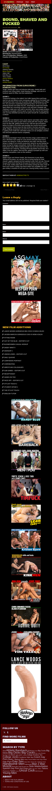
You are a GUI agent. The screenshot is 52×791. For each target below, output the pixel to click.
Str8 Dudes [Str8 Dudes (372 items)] (24, 768)
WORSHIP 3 (8, 351)
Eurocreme (14, 27)
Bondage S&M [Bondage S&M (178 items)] (7, 755)
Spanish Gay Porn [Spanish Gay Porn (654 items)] (11, 768)
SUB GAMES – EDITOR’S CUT (14, 370)
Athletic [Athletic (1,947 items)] (10, 750)
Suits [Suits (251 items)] (30, 768)
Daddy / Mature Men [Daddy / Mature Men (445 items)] (16, 759)
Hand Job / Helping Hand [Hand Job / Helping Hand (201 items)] (38, 762)
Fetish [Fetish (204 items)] (45, 759)
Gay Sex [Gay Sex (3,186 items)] (18, 761)
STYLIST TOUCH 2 (10, 384)
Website (5, 238)
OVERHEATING (9, 364)
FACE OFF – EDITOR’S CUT (13, 380)
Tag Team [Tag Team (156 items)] (34, 768)
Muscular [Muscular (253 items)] (15, 766)
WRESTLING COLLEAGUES (13, 367)
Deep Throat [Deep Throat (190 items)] (28, 759)
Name (5, 224)
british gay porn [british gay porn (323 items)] (16, 755)
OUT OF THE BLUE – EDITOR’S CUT (16, 341)
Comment (6, 203)
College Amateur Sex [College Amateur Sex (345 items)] (35, 755)
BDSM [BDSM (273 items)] (29, 751)
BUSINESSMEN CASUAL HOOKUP (16, 344)
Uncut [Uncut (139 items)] (17, 771)
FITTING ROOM (9, 338)
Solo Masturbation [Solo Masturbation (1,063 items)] (38, 766)
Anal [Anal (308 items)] (4, 751)
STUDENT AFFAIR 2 (11, 387)
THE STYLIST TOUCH (11, 390)
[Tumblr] (7, 732)
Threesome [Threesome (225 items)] (6, 771)
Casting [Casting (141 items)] (24, 755)
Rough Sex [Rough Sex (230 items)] (25, 766)
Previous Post (9, 190)
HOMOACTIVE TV (23, 175)
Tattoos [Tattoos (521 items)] (45, 768)
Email (5, 231)
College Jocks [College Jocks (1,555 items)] (10, 756)
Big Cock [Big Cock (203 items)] (35, 751)
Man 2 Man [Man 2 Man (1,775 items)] (38, 763)
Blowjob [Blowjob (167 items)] (43, 753)
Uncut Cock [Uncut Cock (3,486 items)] (27, 770)
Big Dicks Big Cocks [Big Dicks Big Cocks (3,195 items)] (21, 752)
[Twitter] (4, 732)
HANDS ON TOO (10, 377)
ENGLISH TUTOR (10, 393)
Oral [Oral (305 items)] (19, 766)
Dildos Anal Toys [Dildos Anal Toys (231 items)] (37, 759)
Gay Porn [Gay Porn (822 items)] (7, 761)
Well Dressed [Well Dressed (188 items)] (39, 771)
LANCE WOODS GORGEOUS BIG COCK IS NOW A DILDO (24, 331)
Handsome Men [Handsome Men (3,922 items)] (13, 763)
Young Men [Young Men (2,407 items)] (10, 772)
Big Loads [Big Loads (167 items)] (38, 753)
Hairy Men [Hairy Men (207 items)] (27, 762)
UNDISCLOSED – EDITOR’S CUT (15, 354)
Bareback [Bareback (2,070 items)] (21, 750)
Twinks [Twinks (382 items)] (12, 771)
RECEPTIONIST (9, 374)
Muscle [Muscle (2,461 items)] (7, 766)
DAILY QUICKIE (9, 357)
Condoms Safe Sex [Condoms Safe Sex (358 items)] (26, 757)
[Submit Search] (4, 741)
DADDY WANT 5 (9, 347)
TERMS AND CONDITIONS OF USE (17, 781)
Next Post (44, 190)
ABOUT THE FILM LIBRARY (14, 780)
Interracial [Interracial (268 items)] (28, 764)
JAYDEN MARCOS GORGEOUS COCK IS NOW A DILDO (23, 334)
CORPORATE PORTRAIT (12, 361)
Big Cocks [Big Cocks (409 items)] (42, 751)
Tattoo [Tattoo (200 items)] (39, 768)
